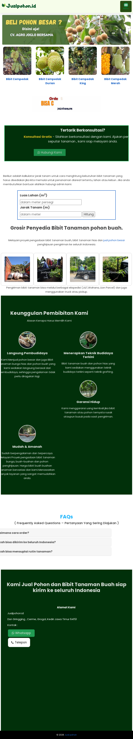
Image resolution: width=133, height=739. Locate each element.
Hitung (89, 214)
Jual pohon (71, 734)
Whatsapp (21, 633)
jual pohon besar (114, 240)
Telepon (19, 642)
